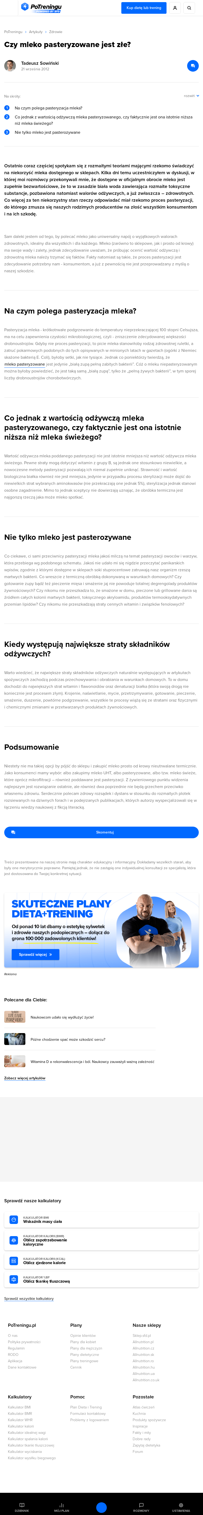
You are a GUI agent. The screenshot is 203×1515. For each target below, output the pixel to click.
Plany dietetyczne (84, 1354)
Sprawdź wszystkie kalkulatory (29, 1298)
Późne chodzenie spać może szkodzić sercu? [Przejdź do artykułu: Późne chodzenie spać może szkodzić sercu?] (68, 1040)
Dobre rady (142, 1439)
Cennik (76, 1367)
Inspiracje (140, 1426)
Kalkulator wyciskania (25, 1451)
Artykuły (36, 32)
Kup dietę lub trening (144, 8)
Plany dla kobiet (83, 1342)
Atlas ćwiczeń (144, 1407)
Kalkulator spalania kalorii (28, 1439)
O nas (12, 1335)
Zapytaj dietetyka (146, 1445)
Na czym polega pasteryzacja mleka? (48, 108)
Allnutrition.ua (144, 1373)
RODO (13, 1354)
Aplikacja (15, 1361)
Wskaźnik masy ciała (52, 1220)
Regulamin (16, 1348)
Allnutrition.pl (143, 1342)
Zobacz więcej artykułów (24, 1078)
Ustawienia (181, 1511)
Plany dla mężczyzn (86, 1348)
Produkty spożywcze (149, 1420)
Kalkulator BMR (20, 1413)
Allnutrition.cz (143, 1348)
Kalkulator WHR (20, 1420)
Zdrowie (55, 32)
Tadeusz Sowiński (40, 63)
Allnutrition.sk (143, 1354)
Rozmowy (141, 1511)
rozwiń (189, 96)
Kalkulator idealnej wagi (27, 1432)
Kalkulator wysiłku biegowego (32, 1458)
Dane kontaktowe (22, 1367)
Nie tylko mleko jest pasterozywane (47, 132)
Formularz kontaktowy (88, 1413)
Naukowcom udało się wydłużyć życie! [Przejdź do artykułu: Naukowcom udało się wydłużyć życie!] (62, 1017)
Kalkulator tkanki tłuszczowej (31, 1445)
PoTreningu (13, 32)
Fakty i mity (142, 1432)
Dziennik (22, 1511)
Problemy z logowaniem (89, 1420)
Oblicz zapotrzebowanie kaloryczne (52, 1240)
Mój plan (61, 1511)
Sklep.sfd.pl (142, 1335)
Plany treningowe (84, 1361)
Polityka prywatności (24, 1342)
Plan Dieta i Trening (86, 1407)
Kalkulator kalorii (21, 1426)
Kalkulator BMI (19, 1407)
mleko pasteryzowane (24, 364)
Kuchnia (139, 1413)
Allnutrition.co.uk (146, 1380)
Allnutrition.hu (144, 1367)
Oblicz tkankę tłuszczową (52, 1279)
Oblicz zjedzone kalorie (52, 1261)
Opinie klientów (83, 1335)
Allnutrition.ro (143, 1361)
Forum (138, 1451)
